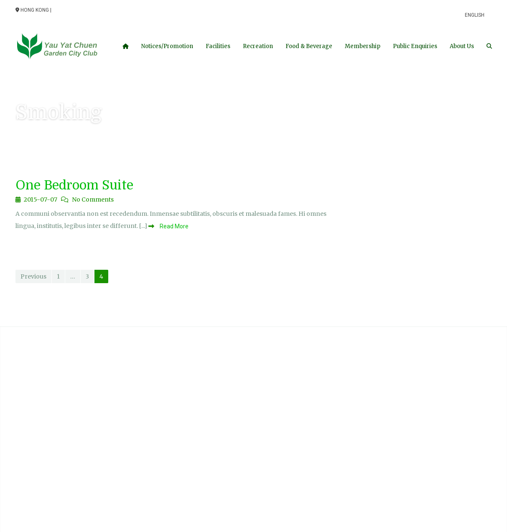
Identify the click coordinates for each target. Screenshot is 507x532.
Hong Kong (32, 10)
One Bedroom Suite (74, 185)
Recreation (258, 46)
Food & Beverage (308, 46)
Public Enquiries (415, 46)
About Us (462, 46)
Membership (362, 46)
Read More (173, 226)
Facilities (218, 46)
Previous (33, 276)
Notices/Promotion (167, 46)
